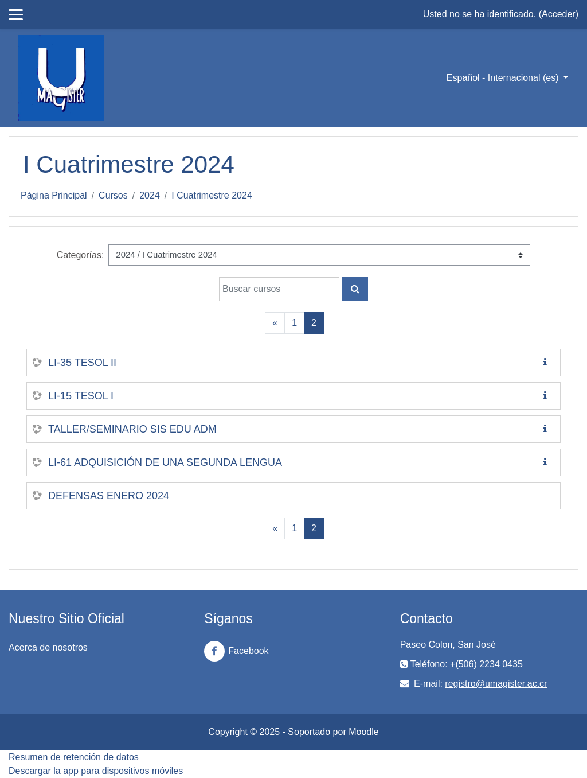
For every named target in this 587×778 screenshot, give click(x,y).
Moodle (363, 732)
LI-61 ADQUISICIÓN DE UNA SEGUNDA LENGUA (165, 462)
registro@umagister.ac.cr (496, 683)
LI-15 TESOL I (81, 396)
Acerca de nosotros (48, 647)
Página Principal (54, 195)
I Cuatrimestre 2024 (211, 195)
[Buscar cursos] (279, 289)
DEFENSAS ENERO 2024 (108, 495)
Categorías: (80, 255)
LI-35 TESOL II (82, 362)
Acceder (559, 14)
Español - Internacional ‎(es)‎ (504, 78)
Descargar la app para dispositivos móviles (96, 771)
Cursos (113, 195)
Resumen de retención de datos (74, 757)
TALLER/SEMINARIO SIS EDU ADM (132, 429)
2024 (149, 195)
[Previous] (275, 323)
